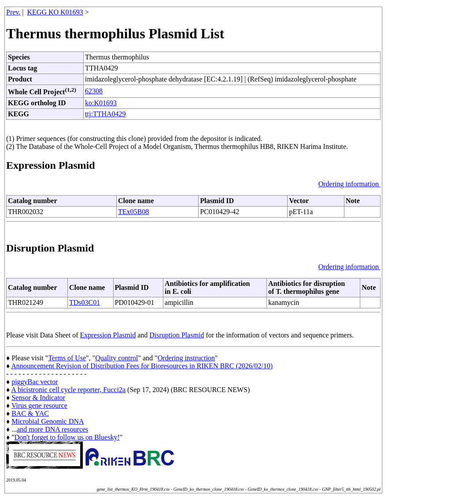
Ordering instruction (186, 358)
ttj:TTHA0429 (105, 114)
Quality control (116, 358)
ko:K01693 (101, 103)
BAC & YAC (30, 413)
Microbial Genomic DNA (47, 421)
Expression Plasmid (108, 335)
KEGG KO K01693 (55, 12)
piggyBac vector (34, 381)
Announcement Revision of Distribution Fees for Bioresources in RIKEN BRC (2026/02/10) (142, 366)
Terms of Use (67, 358)
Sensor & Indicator (38, 397)
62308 (94, 91)
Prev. (13, 12)
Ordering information (349, 184)
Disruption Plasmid (176, 335)
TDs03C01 (84, 302)
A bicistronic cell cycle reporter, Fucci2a (68, 389)
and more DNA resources (52, 429)
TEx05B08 (133, 211)
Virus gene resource (39, 405)
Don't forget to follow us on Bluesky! (67, 437)
